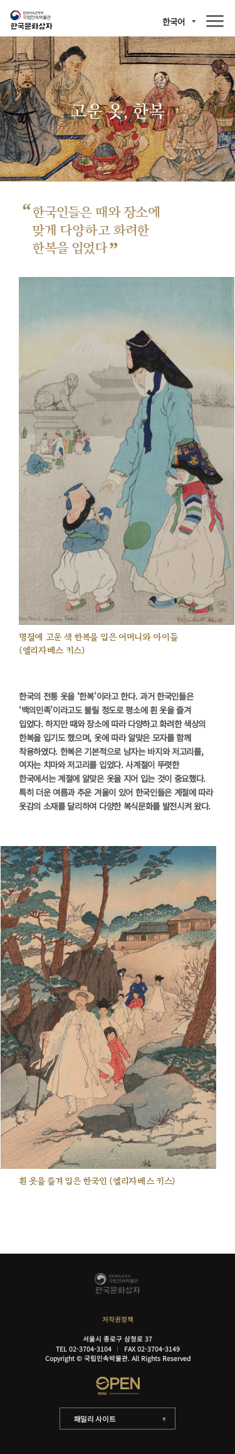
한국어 (173, 22)
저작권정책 (117, 1319)
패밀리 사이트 (95, 1419)
